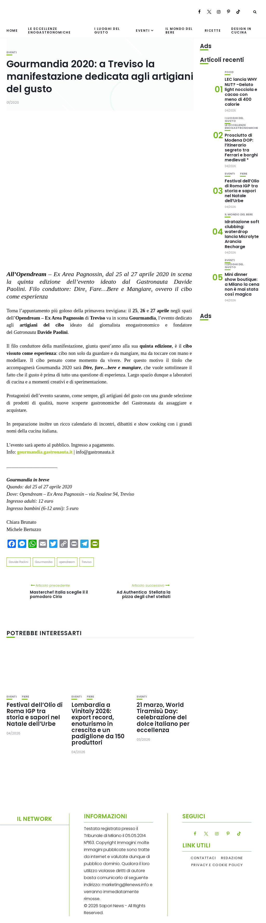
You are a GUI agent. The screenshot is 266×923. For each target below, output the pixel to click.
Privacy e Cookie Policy (217, 865)
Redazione (232, 858)
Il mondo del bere (179, 30)
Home (12, 30)
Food (229, 72)
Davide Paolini (18, 562)
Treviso (86, 562)
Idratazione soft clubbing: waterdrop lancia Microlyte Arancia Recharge (242, 234)
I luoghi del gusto (107, 30)
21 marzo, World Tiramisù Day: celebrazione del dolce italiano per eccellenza (163, 717)
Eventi (143, 30)
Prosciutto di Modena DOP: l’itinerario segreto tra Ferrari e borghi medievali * (241, 147)
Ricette (213, 30)
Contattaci (203, 858)
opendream (67, 562)
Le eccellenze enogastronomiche (49, 30)
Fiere (25, 696)
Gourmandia (43, 562)
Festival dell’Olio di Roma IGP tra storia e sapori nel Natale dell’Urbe (34, 714)
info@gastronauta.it (95, 452)
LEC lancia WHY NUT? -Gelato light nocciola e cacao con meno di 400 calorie (241, 91)
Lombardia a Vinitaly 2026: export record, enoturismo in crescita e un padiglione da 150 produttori (97, 724)
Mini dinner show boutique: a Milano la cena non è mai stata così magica (242, 284)
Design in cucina (241, 30)
